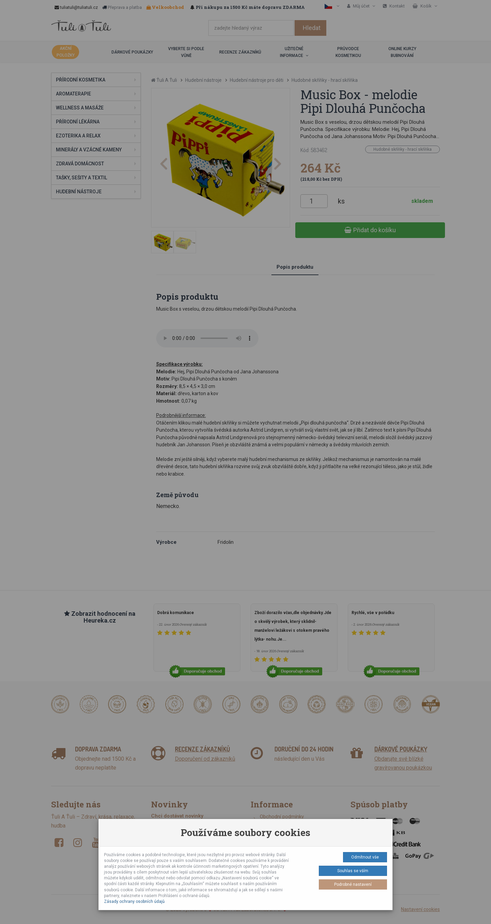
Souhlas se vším (352, 870)
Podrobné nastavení (353, 884)
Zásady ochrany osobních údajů (134, 901)
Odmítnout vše (365, 857)
